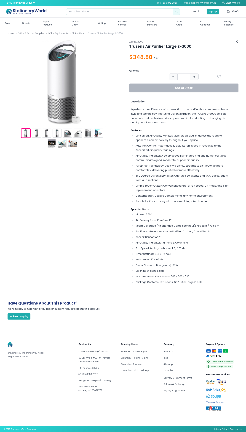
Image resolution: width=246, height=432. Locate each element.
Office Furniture (152, 23)
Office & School (122, 23)
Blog (165, 357)
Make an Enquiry (19, 316)
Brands (26, 23)
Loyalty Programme (174, 390)
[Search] (176, 11)
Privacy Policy (220, 429)
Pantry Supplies (229, 23)
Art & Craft (179, 23)
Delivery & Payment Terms (177, 377)
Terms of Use (236, 429)
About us (168, 351)
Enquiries (168, 370)
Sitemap (168, 364)
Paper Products (47, 23)
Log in (196, 11)
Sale (7, 23)
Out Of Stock (184, 88)
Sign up (213, 11)
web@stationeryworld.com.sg (200, 2)
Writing (102, 23)
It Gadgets (205, 23)
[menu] (232, 11)
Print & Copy (75, 23)
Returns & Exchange (174, 384)
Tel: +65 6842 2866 (167, 2)
